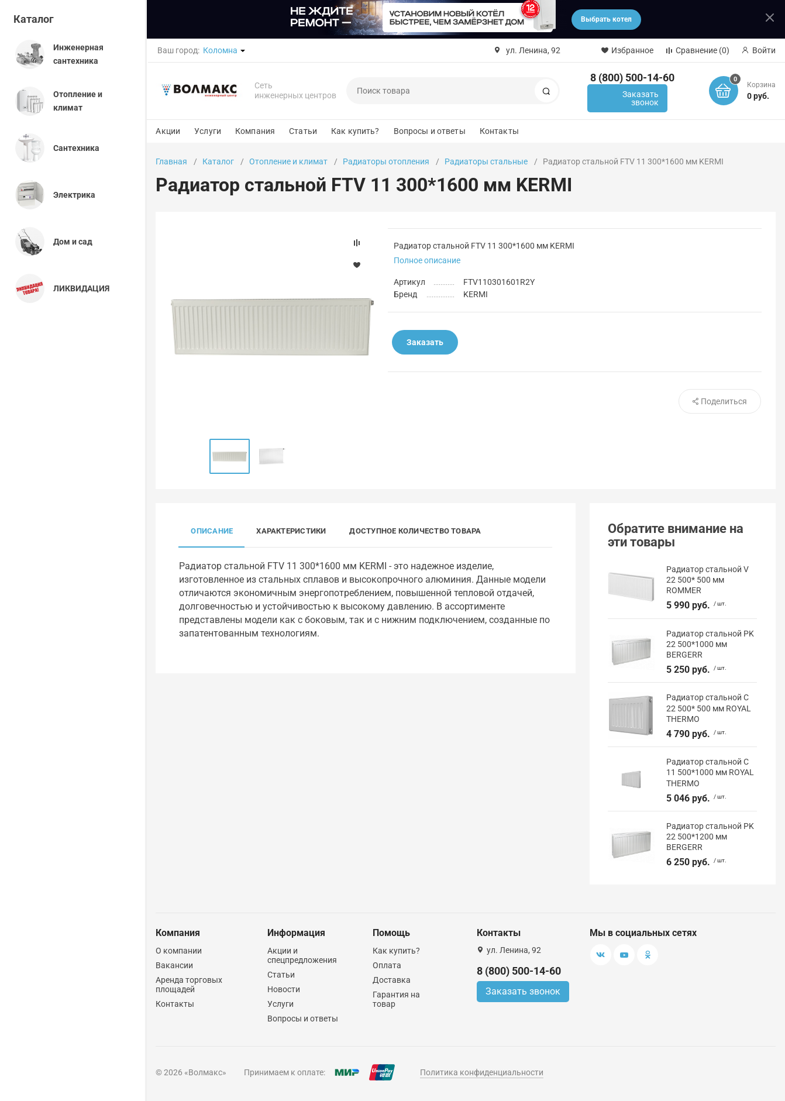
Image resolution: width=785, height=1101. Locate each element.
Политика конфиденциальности (481, 1072)
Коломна (220, 50)
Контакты (499, 131)
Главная (171, 161)
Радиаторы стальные (486, 161)
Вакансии (174, 965)
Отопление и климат (288, 161)
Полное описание (427, 260)
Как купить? (355, 131)
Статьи (303, 131)
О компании (179, 950)
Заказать (425, 342)
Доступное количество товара (415, 531)
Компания (255, 131)
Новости (283, 989)
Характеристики (291, 531)
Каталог (33, 19)
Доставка (392, 980)
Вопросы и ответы (430, 131)
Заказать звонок (640, 98)
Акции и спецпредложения (302, 955)
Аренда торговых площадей (189, 984)
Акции (168, 131)
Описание (212, 531)
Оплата (387, 965)
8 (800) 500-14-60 (632, 77)
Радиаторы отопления (386, 161)
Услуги (207, 131)
